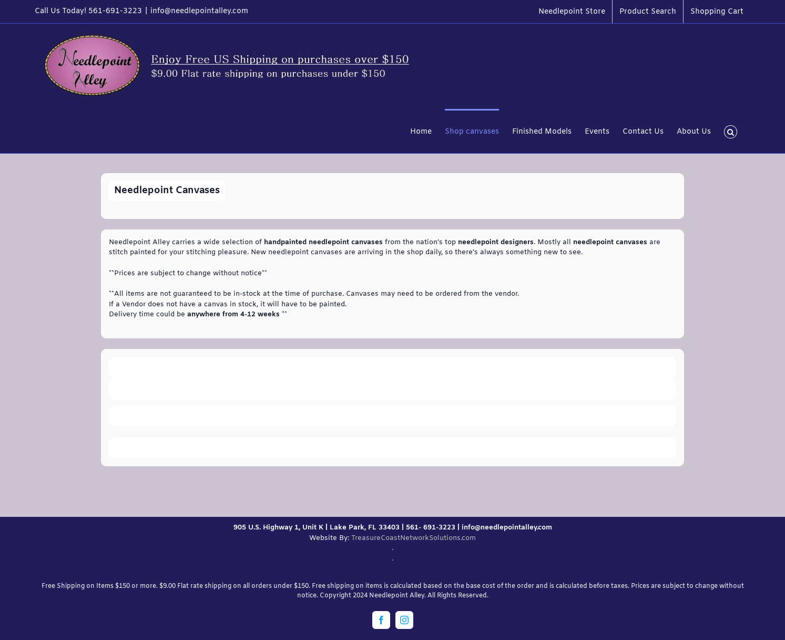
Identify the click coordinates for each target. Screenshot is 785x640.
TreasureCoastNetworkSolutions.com (413, 538)
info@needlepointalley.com (199, 11)
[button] (730, 131)
